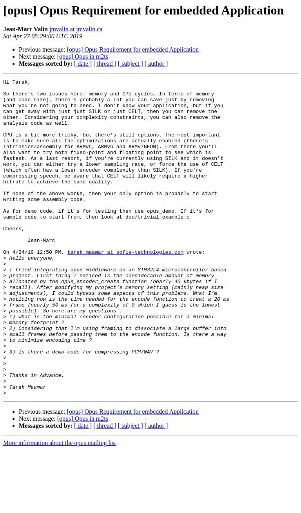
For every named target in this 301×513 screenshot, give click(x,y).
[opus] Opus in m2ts (82, 56)
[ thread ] (104, 63)
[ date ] (83, 63)
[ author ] (156, 63)
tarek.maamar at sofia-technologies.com (125, 287)
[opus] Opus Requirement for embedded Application (133, 49)
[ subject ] (130, 63)
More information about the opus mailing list (59, 506)
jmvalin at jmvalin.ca (76, 29)
